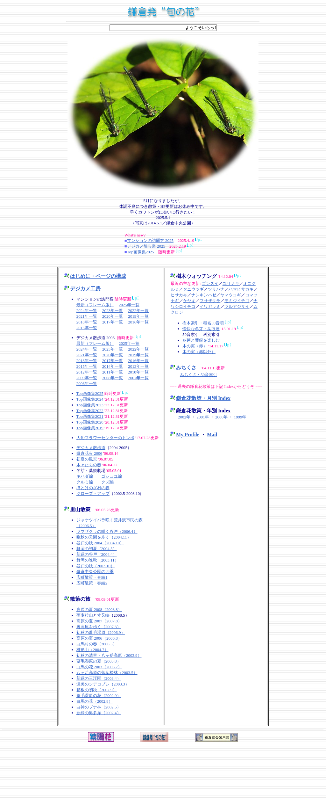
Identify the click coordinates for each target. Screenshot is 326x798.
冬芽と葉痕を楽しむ (201, 340)
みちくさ (186, 367)
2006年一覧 (86, 383)
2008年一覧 (112, 377)
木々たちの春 (88, 464)
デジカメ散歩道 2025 (146, 246)
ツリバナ (216, 289)
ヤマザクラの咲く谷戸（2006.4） (107, 531)
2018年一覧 (86, 322)
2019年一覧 (138, 316)
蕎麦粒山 (84, 615)
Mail (212, 434)
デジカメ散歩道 (90, 447)
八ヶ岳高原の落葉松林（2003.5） (107, 672)
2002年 (184, 417)
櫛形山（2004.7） (92, 649)
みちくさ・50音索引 (198, 374)
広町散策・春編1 (92, 577)
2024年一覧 (86, 310)
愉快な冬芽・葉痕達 (201, 328)
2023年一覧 (112, 310)
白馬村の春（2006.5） (96, 644)
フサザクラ (210, 300)
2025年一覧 (129, 304)
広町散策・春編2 (92, 583)
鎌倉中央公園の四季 (95, 571)
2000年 (221, 417)
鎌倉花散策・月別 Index (203, 398)
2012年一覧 (86, 372)
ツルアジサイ (236, 306)
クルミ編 (84, 482)
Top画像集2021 (89, 416)
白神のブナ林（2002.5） (98, 707)
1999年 (240, 417)
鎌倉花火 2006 (89, 453)
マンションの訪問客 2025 (150, 240)
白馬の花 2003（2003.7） (99, 666)
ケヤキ (189, 300)
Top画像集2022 (89, 410)
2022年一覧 (138, 310)
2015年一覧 (86, 327)
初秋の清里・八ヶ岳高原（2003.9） (109, 655)
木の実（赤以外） (199, 351)
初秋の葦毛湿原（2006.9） (100, 632)
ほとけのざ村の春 (93, 487)
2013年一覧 (138, 366)
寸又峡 (103, 615)
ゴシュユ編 (111, 476)
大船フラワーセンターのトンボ (105, 437)
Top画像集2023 (89, 405)
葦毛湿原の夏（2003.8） (98, 661)
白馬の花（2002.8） (94, 701)
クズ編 (107, 482)
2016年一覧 (138, 322)
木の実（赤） (194, 346)
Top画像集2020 (89, 422)
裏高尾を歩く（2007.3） (98, 626)
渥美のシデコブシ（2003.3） (102, 684)
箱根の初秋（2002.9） (96, 689)
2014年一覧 (112, 366)
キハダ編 (84, 476)
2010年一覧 (138, 372)
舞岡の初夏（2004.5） (96, 548)
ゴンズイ (210, 283)
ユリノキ (231, 283)
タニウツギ (193, 289)
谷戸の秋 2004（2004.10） (100, 542)
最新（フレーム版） (95, 304)
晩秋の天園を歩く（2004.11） (103, 537)
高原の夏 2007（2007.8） (99, 621)
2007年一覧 (138, 377)
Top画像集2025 (140, 252)
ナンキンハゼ (203, 295)
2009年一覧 (86, 377)
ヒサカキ (179, 295)
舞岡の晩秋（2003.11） (97, 560)
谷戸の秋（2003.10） (95, 565)
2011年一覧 (112, 372)
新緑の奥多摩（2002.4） (98, 712)
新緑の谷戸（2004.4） (96, 554)
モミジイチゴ (236, 300)
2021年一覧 (86, 316)
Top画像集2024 (89, 399)
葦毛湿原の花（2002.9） (98, 695)
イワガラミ (210, 306)
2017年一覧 (112, 322)
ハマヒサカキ (241, 289)
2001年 (202, 417)
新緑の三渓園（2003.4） (98, 678)
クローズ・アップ (93, 493)
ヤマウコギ (230, 295)
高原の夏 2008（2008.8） (99, 609)
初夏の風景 (86, 459)
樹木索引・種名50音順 (203, 323)
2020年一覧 (112, 316)
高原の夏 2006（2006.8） (99, 638)
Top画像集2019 (89, 427)
